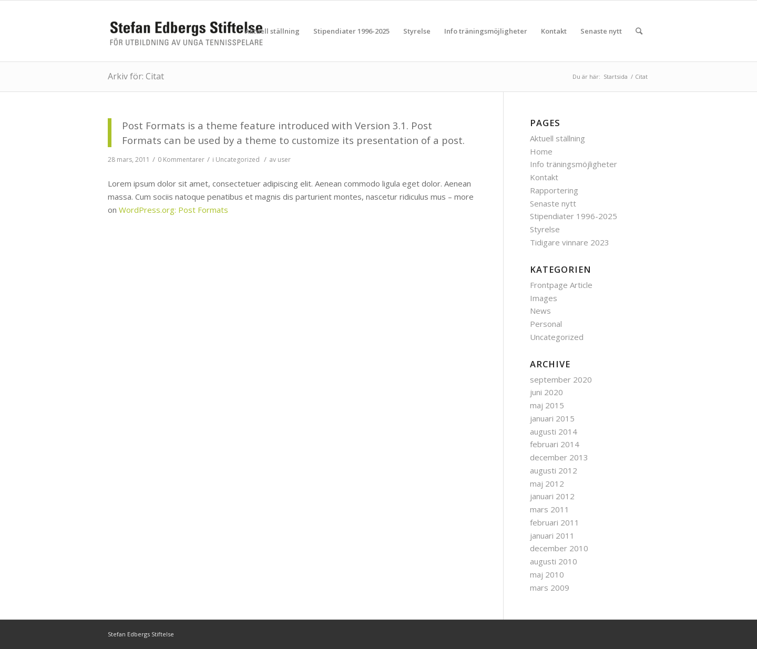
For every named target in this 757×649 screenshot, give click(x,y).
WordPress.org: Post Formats (173, 209)
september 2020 (561, 379)
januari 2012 (552, 496)
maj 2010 (547, 574)
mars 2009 (549, 587)
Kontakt (544, 177)
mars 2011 (549, 509)
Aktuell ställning (557, 138)
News (540, 310)
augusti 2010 (553, 561)
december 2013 (559, 457)
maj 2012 (547, 483)
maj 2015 (547, 405)
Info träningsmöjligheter (573, 164)
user (284, 159)
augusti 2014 (553, 431)
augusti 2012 (553, 470)
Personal (546, 323)
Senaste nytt (553, 203)
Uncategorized (238, 159)
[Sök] (639, 31)
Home (541, 151)
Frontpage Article (561, 285)
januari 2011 (552, 535)
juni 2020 (546, 392)
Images (543, 298)
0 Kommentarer (181, 159)
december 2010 (559, 548)
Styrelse (545, 229)
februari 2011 (554, 522)
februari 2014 (554, 444)
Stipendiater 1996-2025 (573, 216)
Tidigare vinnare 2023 (569, 242)
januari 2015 (552, 418)
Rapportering (554, 190)
